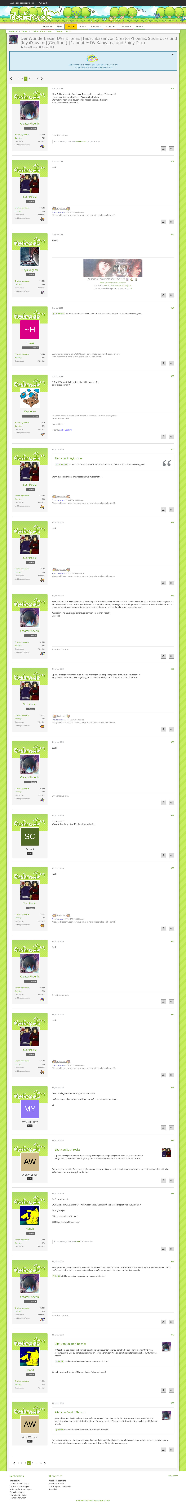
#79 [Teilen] (172, 1334)
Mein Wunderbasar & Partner (113, 282)
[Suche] (44, 3)
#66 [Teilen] (172, 449)
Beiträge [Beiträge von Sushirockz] (18, 211)
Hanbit (77, 1241)
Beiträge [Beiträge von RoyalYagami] (18, 284)
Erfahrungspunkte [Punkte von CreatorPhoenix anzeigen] (22, 134)
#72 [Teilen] (172, 868)
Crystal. (129, 288)
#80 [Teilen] (172, 1403)
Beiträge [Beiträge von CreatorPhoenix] (18, 138)
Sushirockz (59, 313)
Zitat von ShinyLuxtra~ (68, 458)
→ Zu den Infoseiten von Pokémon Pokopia (93, 67)
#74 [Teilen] (172, 1014)
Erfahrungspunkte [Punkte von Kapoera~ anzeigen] (22, 422)
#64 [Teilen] (172, 307)
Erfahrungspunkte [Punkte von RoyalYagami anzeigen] (22, 281)
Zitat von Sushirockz (67, 1149)
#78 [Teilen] (172, 1261)
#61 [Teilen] (172, 88)
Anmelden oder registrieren (22, 2)
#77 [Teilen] (172, 1193)
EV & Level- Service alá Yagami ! (118, 285)
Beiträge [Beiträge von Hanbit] (18, 1243)
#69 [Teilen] (172, 669)
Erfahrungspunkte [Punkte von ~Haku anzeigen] (22, 354)
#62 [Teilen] (172, 161)
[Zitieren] (171, 148)
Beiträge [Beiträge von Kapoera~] (18, 426)
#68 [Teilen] (172, 595)
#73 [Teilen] (172, 941)
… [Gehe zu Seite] (33, 78)
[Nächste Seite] (42, 79)
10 (37, 78)
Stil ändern (173, 1475)
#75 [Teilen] (172, 1087)
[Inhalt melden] (163, 148)
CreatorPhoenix (30, 47)
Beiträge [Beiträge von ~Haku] (18, 357)
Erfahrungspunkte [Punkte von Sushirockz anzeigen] (22, 208)
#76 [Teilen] (172, 1140)
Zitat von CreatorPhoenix (70, 1344)
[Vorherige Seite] (11, 79)
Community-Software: (93, 1500)
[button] (173, 54)
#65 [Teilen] (172, 376)
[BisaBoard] (93, 15)
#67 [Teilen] (172, 522)
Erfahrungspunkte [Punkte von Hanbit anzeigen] (22, 1239)
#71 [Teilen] (172, 815)
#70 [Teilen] (172, 742)
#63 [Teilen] (172, 234)
